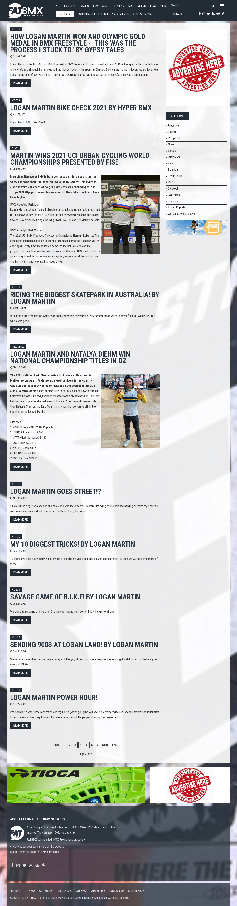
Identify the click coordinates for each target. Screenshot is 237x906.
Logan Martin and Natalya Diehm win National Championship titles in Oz (70, 357)
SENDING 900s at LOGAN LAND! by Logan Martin (84, 644)
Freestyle (70, 6)
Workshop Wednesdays (181, 214)
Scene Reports (176, 207)
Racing (85, 6)
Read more (20, 83)
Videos (142, 6)
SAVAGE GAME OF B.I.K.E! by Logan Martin (75, 597)
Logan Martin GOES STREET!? (55, 491)
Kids (130, 6)
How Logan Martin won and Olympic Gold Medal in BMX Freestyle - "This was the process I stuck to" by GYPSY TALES (77, 43)
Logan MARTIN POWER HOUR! (53, 697)
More (164, 6)
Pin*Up (172, 182)
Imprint (15, 890)
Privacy (30, 890)
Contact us (116, 890)
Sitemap (82, 890)
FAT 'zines (174, 195)
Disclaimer (65, 890)
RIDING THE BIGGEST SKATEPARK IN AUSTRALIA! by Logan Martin (84, 297)
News (153, 6)
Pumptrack (100, 6)
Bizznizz (173, 169)
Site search (136, 890)
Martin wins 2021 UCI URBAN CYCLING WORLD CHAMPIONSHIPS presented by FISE (79, 158)
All (58, 6)
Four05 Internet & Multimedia (90, 898)
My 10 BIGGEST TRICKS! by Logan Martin (72, 544)
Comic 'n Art (175, 176)
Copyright (46, 890)
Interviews (117, 6)
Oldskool (173, 188)
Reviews (173, 201)
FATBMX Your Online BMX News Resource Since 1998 (29, 9)
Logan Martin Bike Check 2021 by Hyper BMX (81, 108)
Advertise (98, 890)
